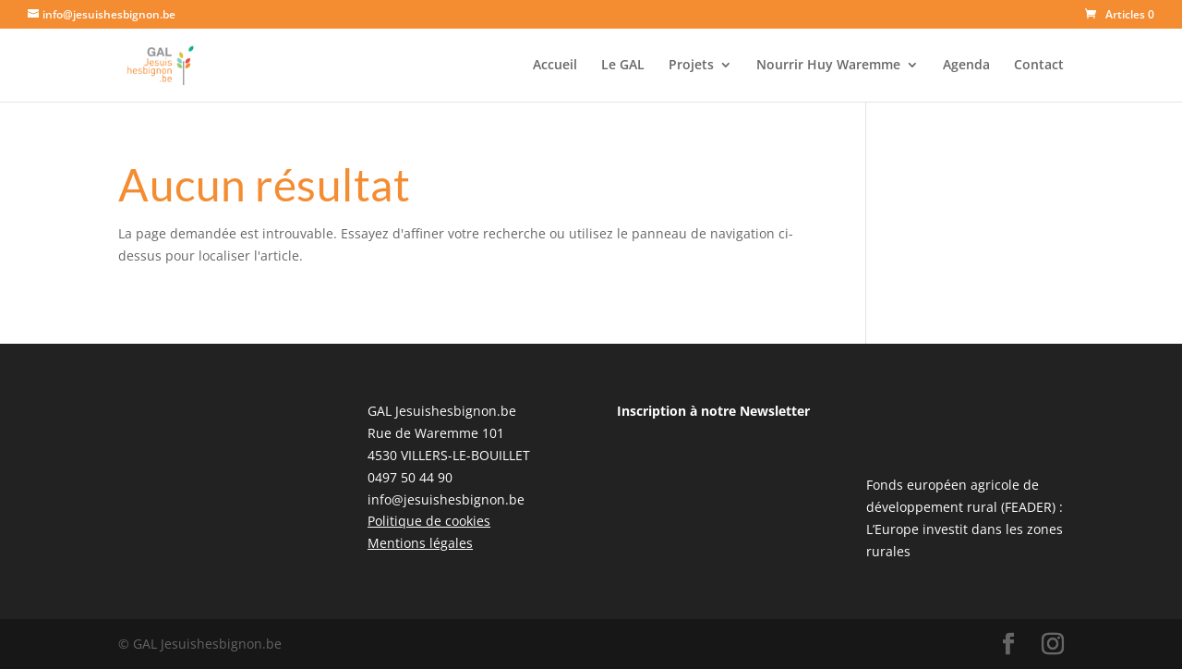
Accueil (555, 65)
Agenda (966, 65)
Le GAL (623, 65)
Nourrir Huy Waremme (828, 65)
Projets (691, 65)
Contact (1039, 65)
